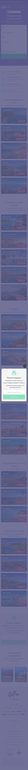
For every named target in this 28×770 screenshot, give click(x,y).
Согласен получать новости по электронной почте (15, 386)
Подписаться (14, 397)
